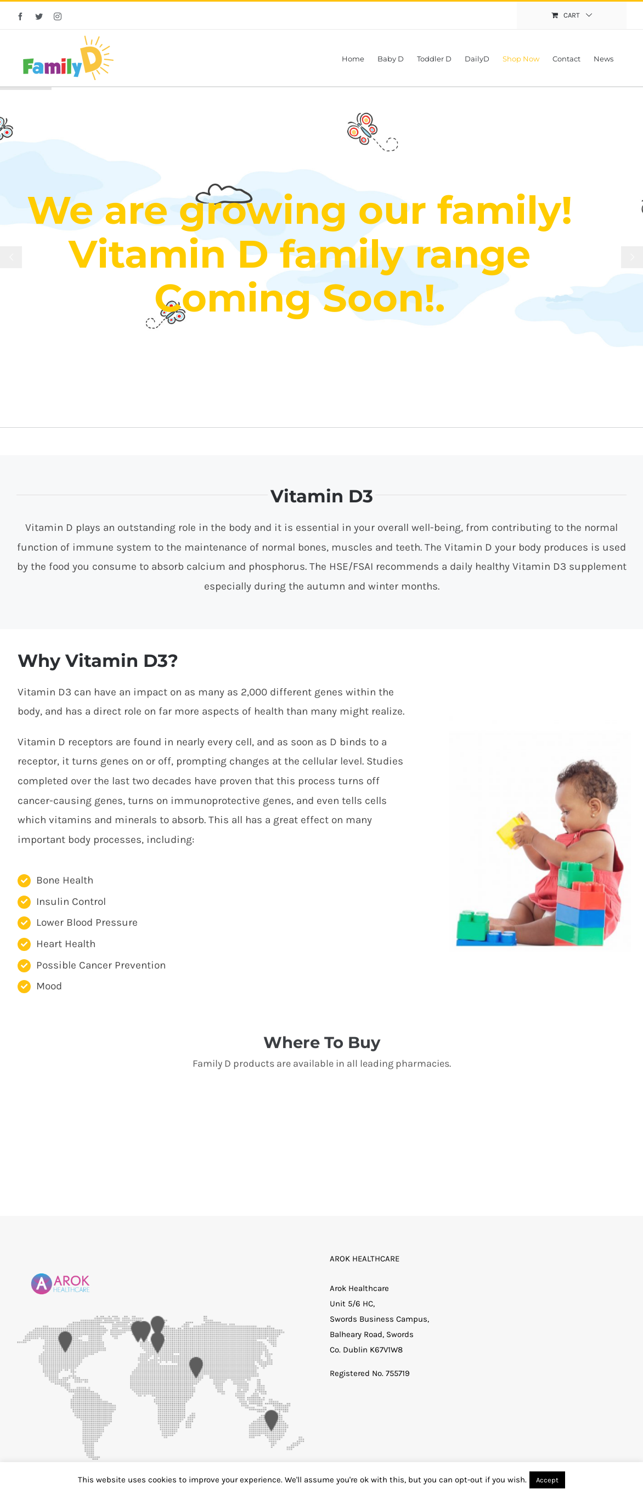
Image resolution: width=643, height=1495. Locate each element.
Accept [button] (547, 1480)
